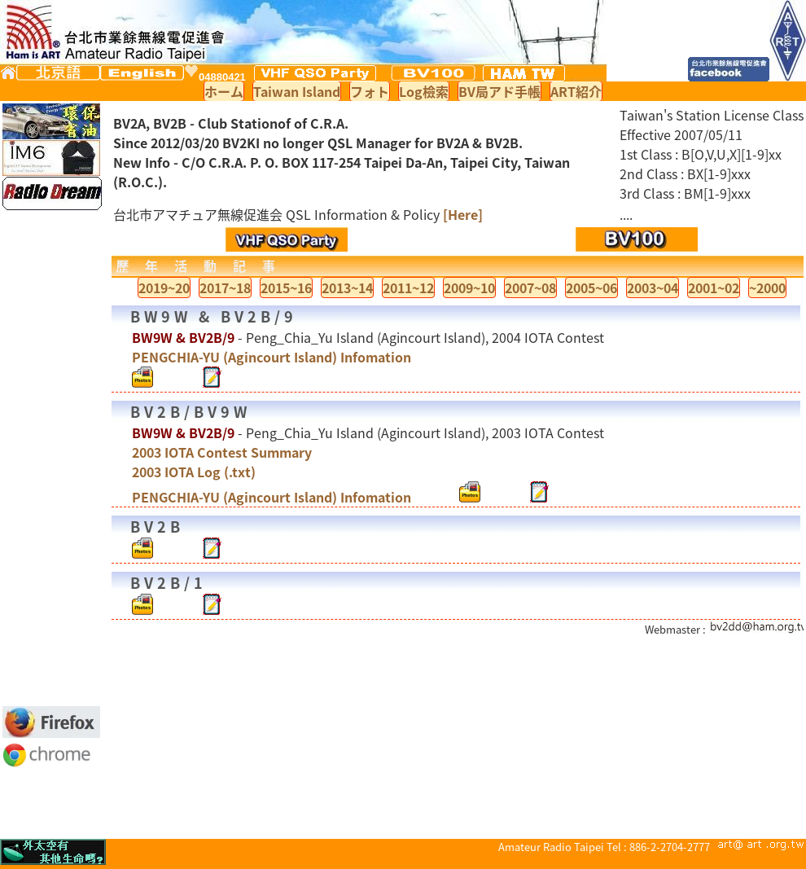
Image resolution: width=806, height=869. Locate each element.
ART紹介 (576, 91)
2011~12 (408, 287)
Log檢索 (424, 91)
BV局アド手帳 (499, 91)
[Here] (463, 214)
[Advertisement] (51, 457)
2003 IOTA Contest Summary (222, 452)
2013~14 (347, 287)
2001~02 (713, 287)
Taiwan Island (296, 91)
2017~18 (225, 287)
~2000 (767, 287)
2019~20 (164, 287)
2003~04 (652, 287)
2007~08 (530, 287)
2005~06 (591, 287)
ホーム (223, 91)
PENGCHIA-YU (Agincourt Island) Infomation (271, 356)
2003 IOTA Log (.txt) (194, 471)
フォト (369, 91)
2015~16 (286, 287)
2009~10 (469, 287)
